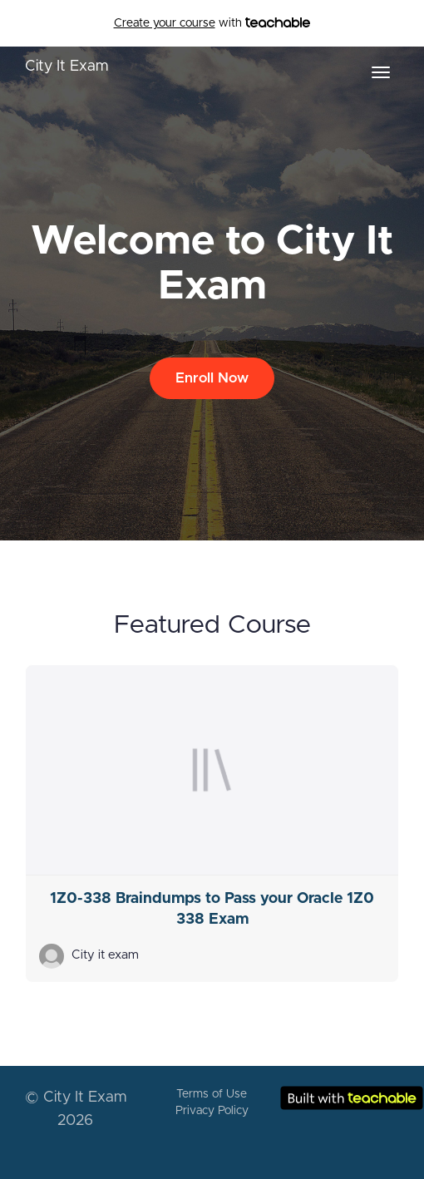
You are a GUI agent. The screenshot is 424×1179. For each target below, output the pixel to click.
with (212, 23)
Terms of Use (211, 1094)
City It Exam (66, 66)
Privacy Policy (212, 1111)
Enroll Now (212, 378)
